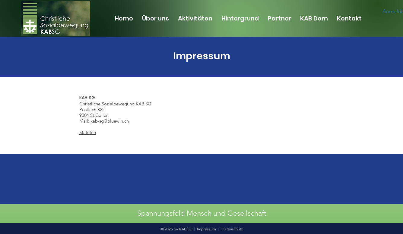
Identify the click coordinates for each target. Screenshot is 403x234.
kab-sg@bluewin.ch (109, 121)
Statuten (87, 132)
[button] (155, 18)
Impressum (206, 229)
